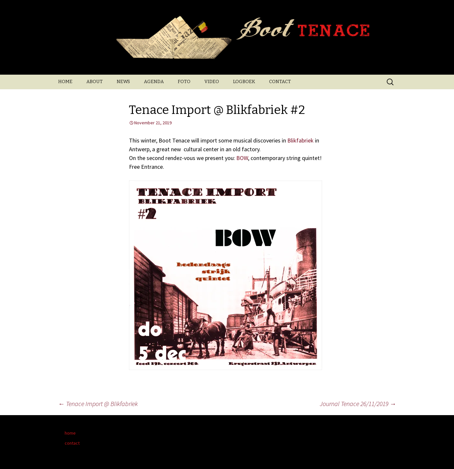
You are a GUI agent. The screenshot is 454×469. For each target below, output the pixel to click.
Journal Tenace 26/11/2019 (358, 404)
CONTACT (280, 81)
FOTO (184, 81)
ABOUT (94, 81)
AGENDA (154, 81)
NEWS (123, 81)
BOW (242, 158)
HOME (65, 81)
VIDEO (211, 81)
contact (72, 443)
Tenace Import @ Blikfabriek (98, 404)
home (70, 433)
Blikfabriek (300, 140)
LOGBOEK (244, 81)
